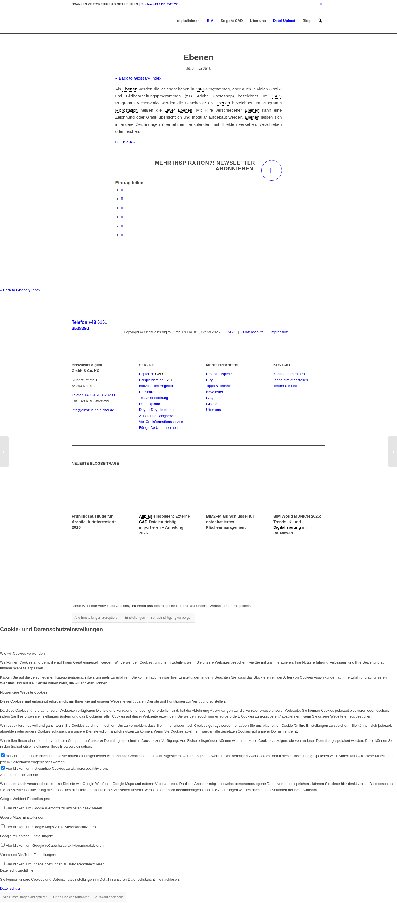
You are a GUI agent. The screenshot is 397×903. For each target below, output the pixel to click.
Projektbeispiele (219, 374)
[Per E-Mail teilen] (122, 235)
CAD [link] (200, 89)
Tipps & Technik (219, 386)
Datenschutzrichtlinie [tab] (16, 870)
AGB (231, 332)
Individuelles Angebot (156, 386)
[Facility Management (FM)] (392, 451)
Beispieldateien (152, 380)
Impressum (279, 332)
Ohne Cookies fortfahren (71, 897)
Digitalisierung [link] (287, 527)
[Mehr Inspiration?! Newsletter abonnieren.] (271, 170)
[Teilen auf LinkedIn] (122, 226)
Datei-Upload (149, 404)
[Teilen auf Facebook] (122, 189)
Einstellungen (135, 618)
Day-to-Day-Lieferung (156, 410)
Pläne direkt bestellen (290, 380)
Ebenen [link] (129, 89)
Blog (209, 380)
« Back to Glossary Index (138, 78)
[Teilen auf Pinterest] (122, 216)
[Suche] (319, 20)
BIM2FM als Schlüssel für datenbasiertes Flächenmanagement (230, 522)
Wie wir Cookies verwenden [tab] (22, 653)
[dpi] (4, 451)
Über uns (213, 410)
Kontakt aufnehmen (289, 374)
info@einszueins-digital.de (93, 410)
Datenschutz (252, 332)
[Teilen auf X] (122, 198)
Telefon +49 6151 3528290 (159, 4)
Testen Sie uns (285, 386)
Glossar (212, 404)
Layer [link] (170, 110)
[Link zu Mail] (321, 4)
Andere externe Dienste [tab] (19, 775)
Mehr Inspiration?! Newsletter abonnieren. (205, 166)
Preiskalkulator (151, 392)
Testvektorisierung (153, 398)
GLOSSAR (125, 142)
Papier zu (147, 374)
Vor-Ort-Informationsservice (161, 422)
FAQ (209, 398)
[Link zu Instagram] (313, 4)
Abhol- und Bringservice (158, 416)
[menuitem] (188, 20)
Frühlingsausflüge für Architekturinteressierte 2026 (94, 522)
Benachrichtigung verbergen (171, 618)
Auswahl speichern (109, 897)
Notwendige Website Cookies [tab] (23, 692)
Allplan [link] (145, 516)
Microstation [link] (126, 110)
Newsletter (214, 392)
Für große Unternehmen (158, 427)
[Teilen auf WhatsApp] (122, 207)
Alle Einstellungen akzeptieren (97, 618)
